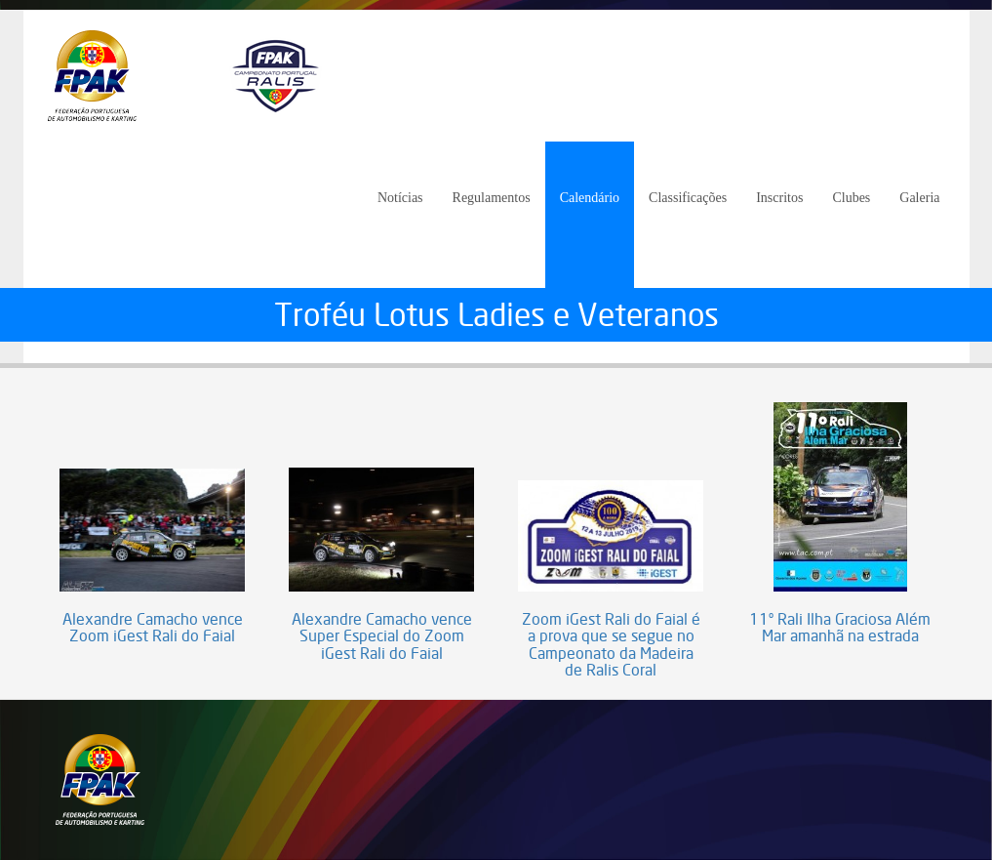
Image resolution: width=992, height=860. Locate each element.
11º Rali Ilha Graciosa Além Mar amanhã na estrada (840, 628)
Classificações (688, 197)
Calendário (589, 197)
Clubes (851, 197)
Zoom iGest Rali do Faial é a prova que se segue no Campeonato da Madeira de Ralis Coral (611, 645)
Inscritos (779, 197)
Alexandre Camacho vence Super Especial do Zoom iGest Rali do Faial (382, 637)
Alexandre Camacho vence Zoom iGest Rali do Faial (152, 628)
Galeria (919, 197)
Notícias (400, 197)
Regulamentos (492, 197)
